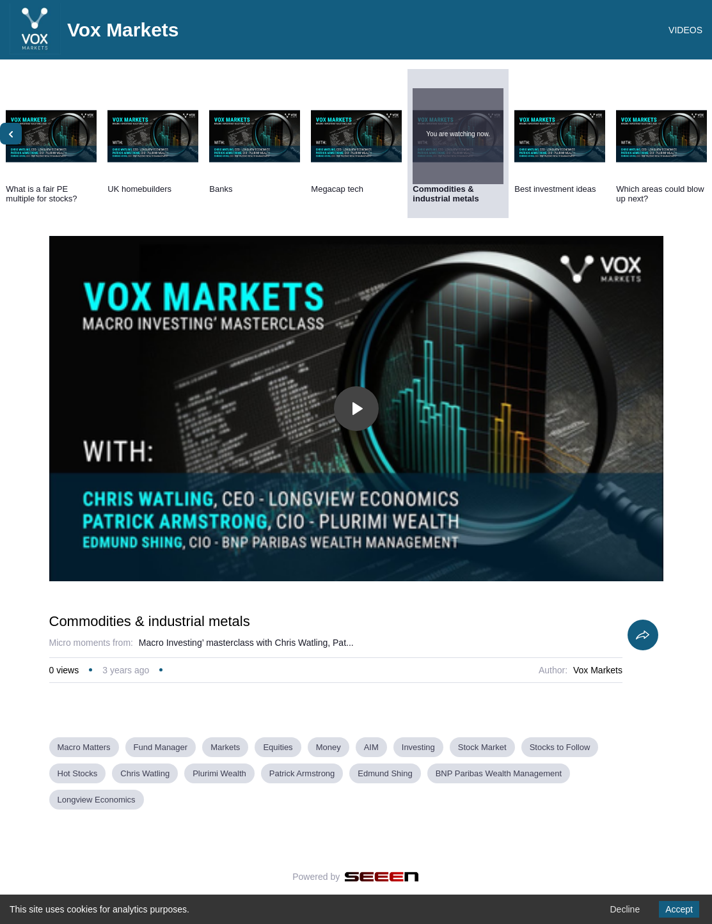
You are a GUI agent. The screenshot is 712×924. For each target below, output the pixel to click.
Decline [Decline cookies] (625, 909)
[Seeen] (382, 876)
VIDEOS (685, 30)
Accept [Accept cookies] (679, 909)
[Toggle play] (356, 408)
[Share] (643, 635)
